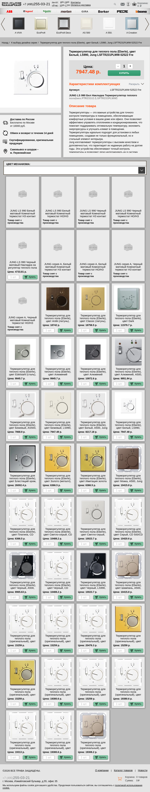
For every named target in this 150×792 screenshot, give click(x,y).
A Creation (131, 32)
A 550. (109, 32)
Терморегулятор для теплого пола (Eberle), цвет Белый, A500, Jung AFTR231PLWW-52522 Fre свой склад (92, 428)
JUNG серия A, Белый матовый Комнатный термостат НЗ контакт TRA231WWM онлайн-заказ (57, 270)
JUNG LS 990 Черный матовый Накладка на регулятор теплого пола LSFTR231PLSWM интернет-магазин (22, 268)
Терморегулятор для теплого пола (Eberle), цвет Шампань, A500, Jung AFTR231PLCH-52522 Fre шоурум (128, 588)
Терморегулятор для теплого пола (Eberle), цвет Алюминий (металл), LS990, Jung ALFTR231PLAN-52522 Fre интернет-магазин (93, 375)
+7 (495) (36, 4)
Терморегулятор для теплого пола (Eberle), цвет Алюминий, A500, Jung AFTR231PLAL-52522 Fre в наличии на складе (128, 375)
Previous (3, 24)
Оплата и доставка (81, 5)
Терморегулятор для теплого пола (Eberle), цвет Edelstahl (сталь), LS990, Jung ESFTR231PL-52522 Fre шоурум (22, 375)
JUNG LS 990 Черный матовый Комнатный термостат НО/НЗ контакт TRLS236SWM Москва (128, 216)
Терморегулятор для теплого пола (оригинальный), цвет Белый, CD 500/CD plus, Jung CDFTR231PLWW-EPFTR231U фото (57, 642)
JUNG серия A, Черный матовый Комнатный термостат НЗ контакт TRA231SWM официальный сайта (128, 270)
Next (147, 24)
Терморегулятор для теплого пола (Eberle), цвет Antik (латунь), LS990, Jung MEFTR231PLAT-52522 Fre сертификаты (58, 322)
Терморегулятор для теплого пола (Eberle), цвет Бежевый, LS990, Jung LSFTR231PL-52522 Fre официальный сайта (58, 429)
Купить (124, 73)
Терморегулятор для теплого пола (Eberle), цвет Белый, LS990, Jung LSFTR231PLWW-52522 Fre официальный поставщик (128, 429)
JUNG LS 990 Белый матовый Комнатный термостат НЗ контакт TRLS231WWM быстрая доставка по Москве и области (22, 217)
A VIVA (18, 32)
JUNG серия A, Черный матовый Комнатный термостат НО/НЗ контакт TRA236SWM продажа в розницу (22, 323)
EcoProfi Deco (63, 32)
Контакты (76, 2)
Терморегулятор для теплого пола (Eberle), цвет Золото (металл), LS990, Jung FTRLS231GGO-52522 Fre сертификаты (57, 482)
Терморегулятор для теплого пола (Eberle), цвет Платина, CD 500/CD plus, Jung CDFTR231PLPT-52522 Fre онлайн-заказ (22, 536)
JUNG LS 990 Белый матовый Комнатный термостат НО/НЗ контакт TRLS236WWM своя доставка (58, 216)
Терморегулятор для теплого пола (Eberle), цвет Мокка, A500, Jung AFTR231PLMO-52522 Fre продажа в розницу (128, 481)
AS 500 (86, 32)
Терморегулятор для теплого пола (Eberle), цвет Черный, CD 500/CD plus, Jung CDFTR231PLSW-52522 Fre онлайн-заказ (57, 589)
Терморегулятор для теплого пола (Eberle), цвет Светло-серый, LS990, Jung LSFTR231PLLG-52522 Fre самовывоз (93, 536)
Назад (5, 42)
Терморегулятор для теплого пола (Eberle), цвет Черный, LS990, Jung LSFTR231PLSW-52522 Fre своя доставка (93, 588)
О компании (101, 770)
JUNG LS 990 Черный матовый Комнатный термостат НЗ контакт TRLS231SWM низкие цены (93, 216)
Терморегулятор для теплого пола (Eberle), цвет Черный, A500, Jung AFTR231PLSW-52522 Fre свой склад (22, 588)
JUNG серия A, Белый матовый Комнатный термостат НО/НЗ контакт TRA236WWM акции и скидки (93, 270)
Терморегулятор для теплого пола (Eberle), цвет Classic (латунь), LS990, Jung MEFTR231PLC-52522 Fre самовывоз (93, 322)
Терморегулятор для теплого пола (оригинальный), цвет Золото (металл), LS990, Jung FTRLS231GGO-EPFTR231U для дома (128, 642)
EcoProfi (41, 32)
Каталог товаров (123, 770)
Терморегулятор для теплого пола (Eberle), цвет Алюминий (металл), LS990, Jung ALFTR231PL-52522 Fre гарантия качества (57, 375)
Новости (142, 770)
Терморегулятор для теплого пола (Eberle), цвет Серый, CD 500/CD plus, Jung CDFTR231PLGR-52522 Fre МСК (128, 536)
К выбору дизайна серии (24, 42)
